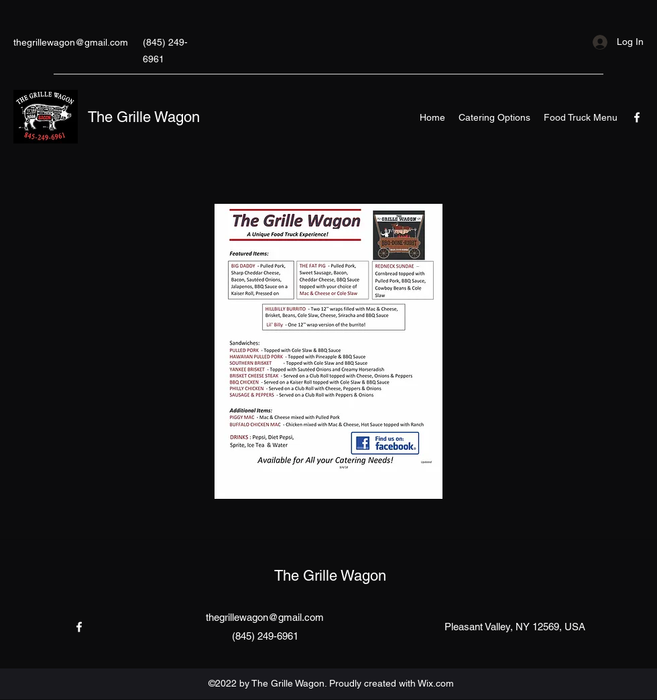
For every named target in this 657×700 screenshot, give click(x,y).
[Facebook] (637, 117)
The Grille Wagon (144, 117)
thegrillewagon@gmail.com (70, 42)
